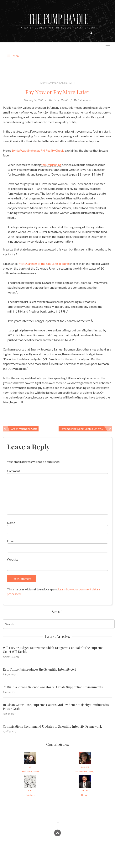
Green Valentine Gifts (24, 428)
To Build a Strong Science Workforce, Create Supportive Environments (53, 687)
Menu (13, 56)
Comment (13, 471)
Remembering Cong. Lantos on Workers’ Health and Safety (86, 428)
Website (12, 559)
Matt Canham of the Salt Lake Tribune (44, 263)
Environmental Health (57, 82)
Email (10, 541)
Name (11, 523)
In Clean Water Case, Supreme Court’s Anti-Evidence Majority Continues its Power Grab (56, 707)
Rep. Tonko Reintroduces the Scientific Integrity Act (39, 669)
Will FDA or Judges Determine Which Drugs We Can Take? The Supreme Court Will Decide (53, 650)
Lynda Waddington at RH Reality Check (38, 150)
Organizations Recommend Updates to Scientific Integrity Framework (52, 726)
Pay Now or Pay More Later (57, 92)
